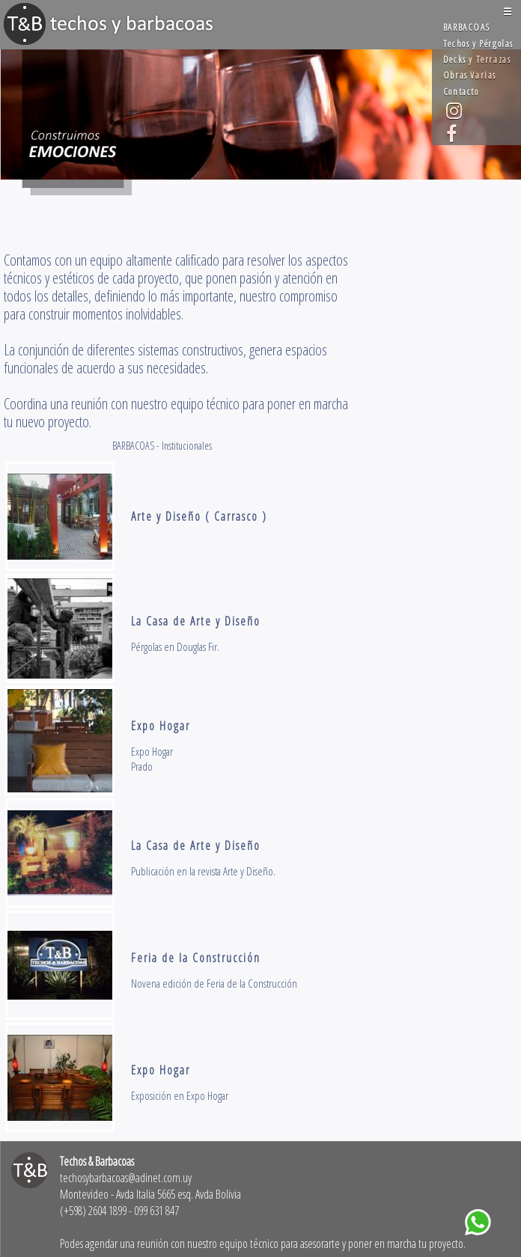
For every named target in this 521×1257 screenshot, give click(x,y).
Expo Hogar (160, 726)
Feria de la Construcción (195, 957)
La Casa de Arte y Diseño (195, 621)
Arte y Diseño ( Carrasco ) (199, 516)
